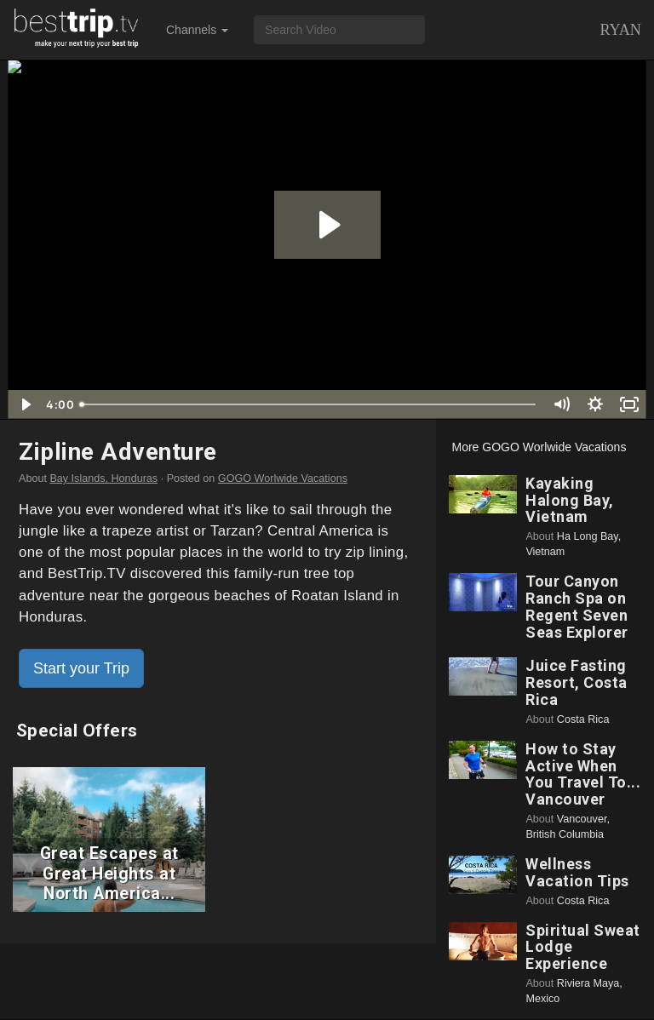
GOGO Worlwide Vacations (282, 478)
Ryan (620, 29)
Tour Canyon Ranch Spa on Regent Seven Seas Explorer (576, 606)
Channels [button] (197, 30)
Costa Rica (583, 719)
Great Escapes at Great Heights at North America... (109, 873)
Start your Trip (81, 668)
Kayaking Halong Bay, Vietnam (569, 500)
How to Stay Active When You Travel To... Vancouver (582, 774)
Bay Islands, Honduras (103, 478)
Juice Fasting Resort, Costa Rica (576, 682)
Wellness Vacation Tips (577, 872)
